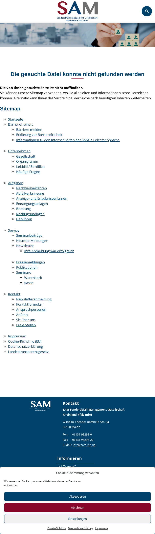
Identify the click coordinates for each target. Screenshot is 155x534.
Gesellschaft (25, 156)
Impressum (101, 528)
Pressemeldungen (30, 262)
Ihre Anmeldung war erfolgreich (49, 251)
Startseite (15, 119)
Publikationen (27, 267)
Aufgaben (15, 183)
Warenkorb (33, 277)
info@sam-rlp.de (84, 445)
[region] (77, 35)
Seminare (23, 272)
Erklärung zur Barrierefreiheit (39, 134)
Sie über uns (26, 319)
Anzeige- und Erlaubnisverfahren (41, 198)
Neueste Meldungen (32, 240)
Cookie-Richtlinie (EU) (24, 341)
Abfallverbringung (30, 193)
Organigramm (27, 161)
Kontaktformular (29, 304)
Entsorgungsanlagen (32, 203)
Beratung (23, 208)
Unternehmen (19, 151)
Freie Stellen (26, 325)
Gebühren (24, 219)
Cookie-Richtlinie (56, 528)
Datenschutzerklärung (80, 528)
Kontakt (14, 294)
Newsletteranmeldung (33, 299)
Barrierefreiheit (20, 124)
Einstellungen (77, 519)
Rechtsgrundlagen (30, 214)
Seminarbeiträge (29, 235)
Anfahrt (22, 314)
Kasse (28, 282)
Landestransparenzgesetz (28, 351)
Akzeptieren (77, 496)
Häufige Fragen (28, 171)
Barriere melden (29, 129)
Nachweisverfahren (31, 188)
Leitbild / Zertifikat (30, 166)
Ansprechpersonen (31, 309)
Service (13, 230)
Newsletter (25, 245)
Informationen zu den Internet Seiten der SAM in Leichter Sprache (68, 140)
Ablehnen (77, 507)
